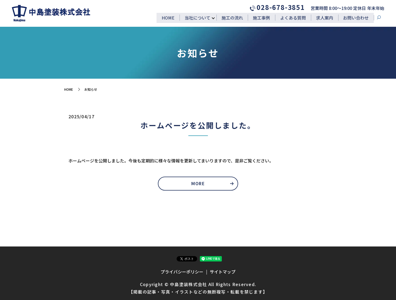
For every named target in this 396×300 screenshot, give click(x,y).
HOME (166, 17)
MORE (198, 183)
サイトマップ (222, 271)
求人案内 (324, 17)
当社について (196, 17)
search (379, 18)
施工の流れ (231, 17)
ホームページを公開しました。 (197, 125)
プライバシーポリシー (182, 271)
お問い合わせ (356, 17)
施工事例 (260, 17)
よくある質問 (292, 17)
